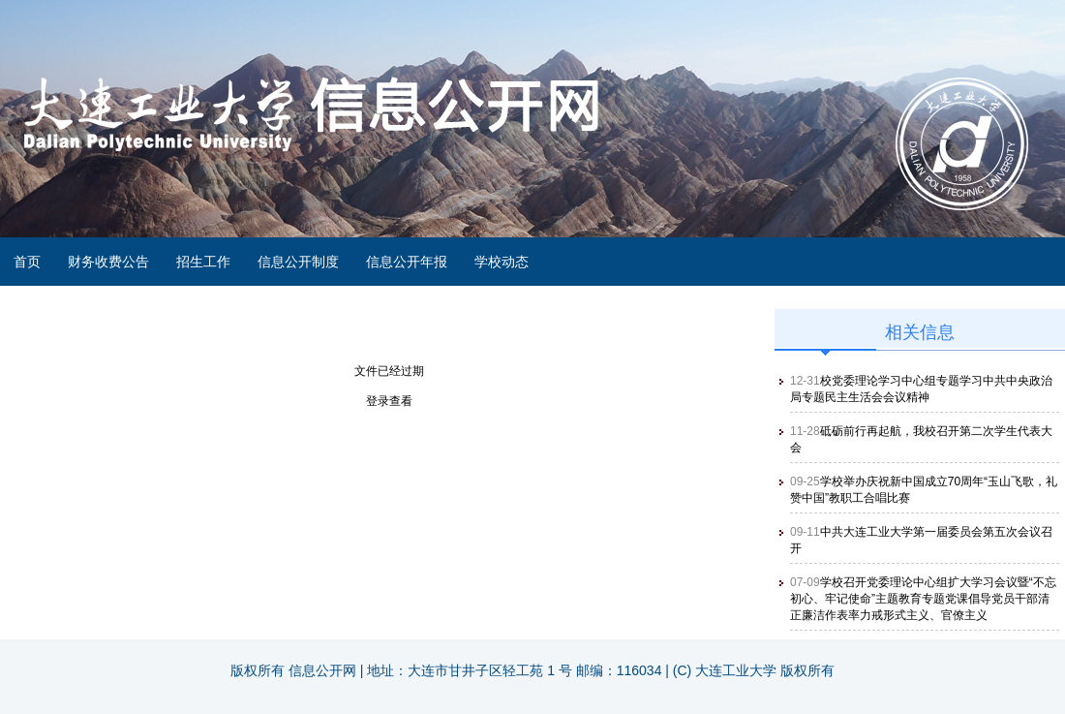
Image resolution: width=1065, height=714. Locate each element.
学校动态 (501, 261)
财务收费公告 (108, 261)
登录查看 (389, 401)
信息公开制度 (298, 261)
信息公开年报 (406, 261)
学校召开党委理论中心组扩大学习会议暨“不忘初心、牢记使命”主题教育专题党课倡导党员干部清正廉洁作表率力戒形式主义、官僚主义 (923, 598)
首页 (27, 261)
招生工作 (203, 261)
